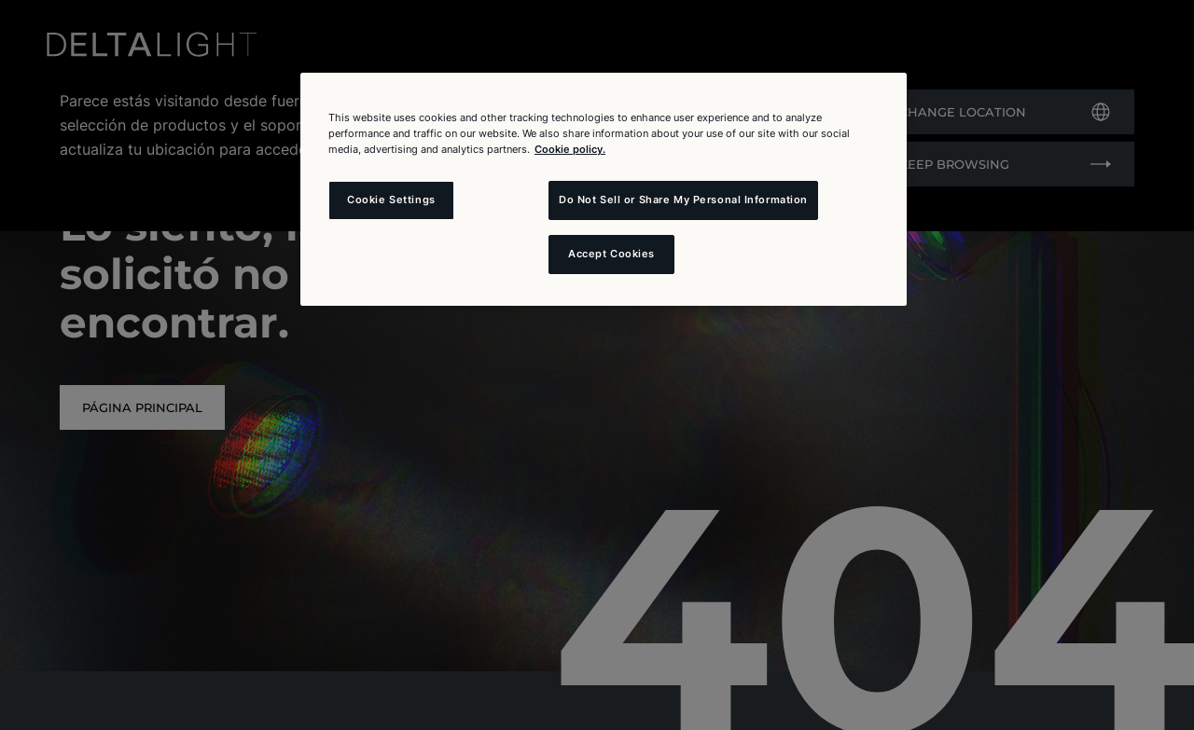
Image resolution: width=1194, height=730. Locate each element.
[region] (603, 189)
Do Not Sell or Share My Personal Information (683, 199)
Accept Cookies (611, 253)
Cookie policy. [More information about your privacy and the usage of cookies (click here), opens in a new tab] (570, 149)
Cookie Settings (391, 199)
